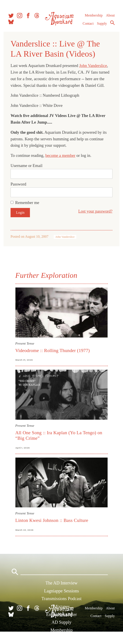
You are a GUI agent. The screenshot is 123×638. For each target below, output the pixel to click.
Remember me (27, 202)
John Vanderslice (93, 65)
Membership (94, 15)
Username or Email (26, 165)
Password (18, 184)
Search (112, 22)
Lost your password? (95, 211)
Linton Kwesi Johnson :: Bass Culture (51, 520)
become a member (60, 155)
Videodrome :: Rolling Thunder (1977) (52, 350)
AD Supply (61, 622)
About (110, 15)
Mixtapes (61, 606)
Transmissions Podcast (61, 598)
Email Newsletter (61, 614)
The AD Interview (62, 583)
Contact (88, 23)
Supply (102, 23)
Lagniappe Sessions (61, 590)
